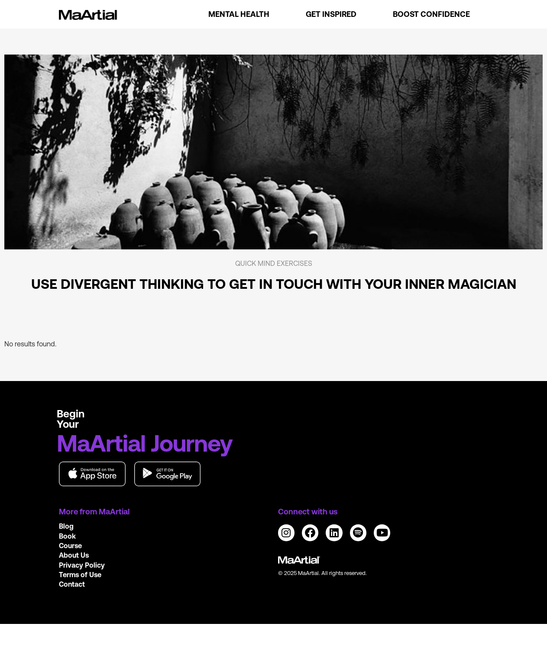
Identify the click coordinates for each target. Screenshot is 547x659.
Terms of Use (80, 574)
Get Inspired (331, 14)
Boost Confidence (431, 14)
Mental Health (238, 14)
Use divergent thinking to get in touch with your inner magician (273, 284)
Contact (72, 584)
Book (67, 536)
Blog (66, 526)
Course (70, 545)
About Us (74, 555)
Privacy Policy (82, 565)
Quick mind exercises (273, 263)
